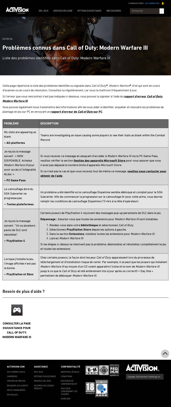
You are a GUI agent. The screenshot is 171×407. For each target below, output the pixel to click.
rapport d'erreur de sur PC (76, 112)
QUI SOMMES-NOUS (16, 372)
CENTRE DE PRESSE (16, 381)
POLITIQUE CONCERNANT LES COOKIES (69, 391)
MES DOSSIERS (114, 11)
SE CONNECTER (152, 4)
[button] (162, 3)
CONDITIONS (66, 377)
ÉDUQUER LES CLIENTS (17, 386)
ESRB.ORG (65, 399)
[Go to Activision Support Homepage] (19, 11)
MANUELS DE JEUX (42, 381)
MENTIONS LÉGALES (70, 372)
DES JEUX (43, 11)
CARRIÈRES (12, 377)
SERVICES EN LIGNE (62, 11)
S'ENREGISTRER (135, 4)
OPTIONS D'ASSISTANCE (89, 11)
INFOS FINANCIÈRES (16, 390)
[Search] (161, 11)
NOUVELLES (12, 395)
